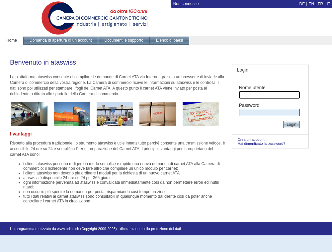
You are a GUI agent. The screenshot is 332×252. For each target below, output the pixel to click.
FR (320, 4)
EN (311, 4)
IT (328, 4)
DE (302, 4)
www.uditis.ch (68, 229)
